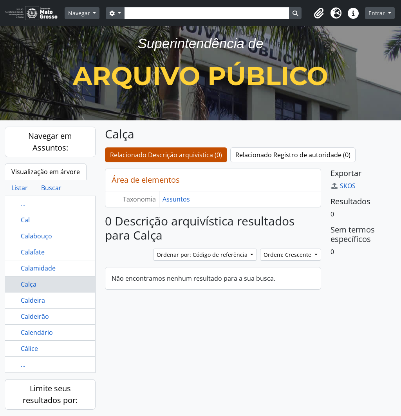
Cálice (29, 348)
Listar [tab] (19, 187)
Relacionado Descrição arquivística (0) (166, 155)
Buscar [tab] (51, 187)
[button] (318, 13)
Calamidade (38, 268)
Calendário (37, 332)
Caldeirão (35, 316)
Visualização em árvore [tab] (45, 171)
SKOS (343, 186)
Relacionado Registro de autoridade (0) (292, 155)
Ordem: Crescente (288, 254)
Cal (25, 220)
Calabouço (36, 236)
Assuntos (176, 199)
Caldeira (33, 300)
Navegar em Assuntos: (50, 142)
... (23, 204)
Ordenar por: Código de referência (203, 254)
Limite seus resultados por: (50, 394)
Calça (28, 284)
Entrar (377, 13)
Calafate (33, 252)
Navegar (80, 13)
